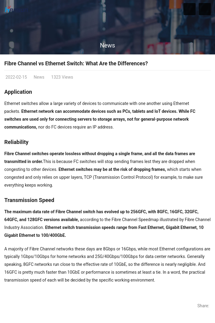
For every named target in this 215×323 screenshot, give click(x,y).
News (107, 45)
